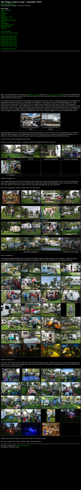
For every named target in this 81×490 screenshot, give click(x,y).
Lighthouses (4, 18)
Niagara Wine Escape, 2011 (9, 37)
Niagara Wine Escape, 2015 (9, 44)
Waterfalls (4, 28)
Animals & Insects (6, 10)
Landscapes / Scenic (6, 16)
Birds (2, 12)
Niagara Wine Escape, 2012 (9, 39)
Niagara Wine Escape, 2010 (9, 36)
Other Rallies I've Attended (8, 48)
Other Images (5, 23)
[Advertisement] (20, 72)
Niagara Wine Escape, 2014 (9, 42)
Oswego (3, 21)
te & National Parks (8, 25)
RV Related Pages (6, 31)
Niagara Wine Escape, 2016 (9, 45)
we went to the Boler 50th (54, 94)
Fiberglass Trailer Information (9, 33)
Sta (2, 25)
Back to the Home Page (8, 4)
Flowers (3, 15)
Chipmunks (4, 13)
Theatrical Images (6, 26)
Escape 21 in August (34, 94)
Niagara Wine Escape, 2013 (9, 40)
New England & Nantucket (8, 20)
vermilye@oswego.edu (23, 445)
